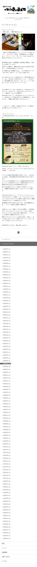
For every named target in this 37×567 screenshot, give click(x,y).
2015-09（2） (7, 524)
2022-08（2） (7, 292)
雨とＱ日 (19, 56)
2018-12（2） (7, 412)
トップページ (6, 239)
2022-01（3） (7, 312)
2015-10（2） (7, 521)
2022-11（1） (7, 286)
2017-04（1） (7, 469)
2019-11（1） (7, 380)
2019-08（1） (7, 389)
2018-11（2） (7, 415)
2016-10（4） (7, 486)
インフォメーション (8, 243)
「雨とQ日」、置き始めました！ (12, 32)
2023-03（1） (7, 277)
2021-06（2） (7, 332)
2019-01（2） (7, 409)
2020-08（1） (7, 360)
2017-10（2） (7, 452)
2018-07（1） (7, 426)
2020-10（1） (7, 355)
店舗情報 (4, 552)
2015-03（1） (7, 535)
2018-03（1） (7, 438)
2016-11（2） (7, 484)
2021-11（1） (7, 317)
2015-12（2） (7, 515)
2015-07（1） (7, 529)
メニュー (4, 548)
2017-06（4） (7, 463)
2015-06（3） (7, 532)
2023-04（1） (7, 274)
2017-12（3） (7, 446)
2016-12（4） (7, 481)
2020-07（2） (7, 363)
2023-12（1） (7, 251)
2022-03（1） (7, 306)
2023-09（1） (7, 260)
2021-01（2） (7, 346)
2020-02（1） (7, 372)
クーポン (4, 561)
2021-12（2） (7, 314)
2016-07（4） (7, 495)
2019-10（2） (7, 383)
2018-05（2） (7, 432)
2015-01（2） (7, 538)
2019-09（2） (7, 386)
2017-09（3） (7, 455)
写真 (3, 543)
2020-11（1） (7, 352)
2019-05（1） (7, 398)
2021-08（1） (7, 326)
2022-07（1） (7, 294)
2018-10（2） (7, 418)
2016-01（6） (7, 512)
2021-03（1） (7, 340)
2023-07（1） (7, 266)
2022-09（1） (7, 289)
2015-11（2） (7, 518)
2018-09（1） (7, 420)
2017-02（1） (7, 475)
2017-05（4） (7, 466)
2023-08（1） (7, 263)
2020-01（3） (7, 375)
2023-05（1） (7, 271)
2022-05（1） (7, 300)
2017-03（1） (7, 472)
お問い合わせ (6, 556)
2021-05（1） (7, 335)
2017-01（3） (7, 478)
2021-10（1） (7, 320)
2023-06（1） (7, 269)
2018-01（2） (7, 443)
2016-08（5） (7, 492)
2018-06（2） (7, 429)
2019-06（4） (7, 395)
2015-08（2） (7, 527)
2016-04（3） (7, 504)
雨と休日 (10, 54)
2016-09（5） (7, 489)
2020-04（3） (7, 366)
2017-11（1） (7, 449)
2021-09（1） (7, 323)
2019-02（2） (7, 406)
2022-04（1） (7, 303)
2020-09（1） (7, 357)
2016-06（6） (7, 498)
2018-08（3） (7, 423)
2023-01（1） (7, 283)
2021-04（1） (7, 337)
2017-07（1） (7, 461)
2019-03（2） (7, 403)
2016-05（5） (7, 501)
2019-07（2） (7, 392)
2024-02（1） (7, 249)
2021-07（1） (7, 329)
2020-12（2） (7, 349)
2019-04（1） (7, 400)
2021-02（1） (7, 343)
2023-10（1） (7, 257)
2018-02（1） (7, 441)
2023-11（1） (7, 254)
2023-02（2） (7, 280)
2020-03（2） (7, 369)
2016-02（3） (7, 509)
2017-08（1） (7, 458)
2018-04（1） (7, 435)
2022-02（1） (7, 309)
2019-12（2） (7, 378)
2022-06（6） (7, 297)
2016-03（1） (7, 506)
